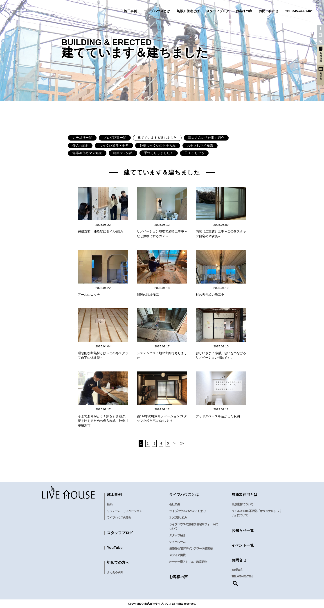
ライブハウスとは (157, 11)
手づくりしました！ (158, 153)
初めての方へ (118, 562)
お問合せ (239, 560)
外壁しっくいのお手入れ (158, 145)
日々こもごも (194, 153)
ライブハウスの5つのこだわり (187, 511)
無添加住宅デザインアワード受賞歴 (190, 548)
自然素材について (242, 504)
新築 (109, 504)
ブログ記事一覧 (114, 137)
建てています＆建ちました (157, 137)
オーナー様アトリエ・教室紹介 (188, 561)
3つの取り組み (178, 517)
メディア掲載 (177, 555)
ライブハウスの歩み (119, 517)
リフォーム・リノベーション (124, 511)
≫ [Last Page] (182, 443)
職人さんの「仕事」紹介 (206, 137)
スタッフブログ (217, 11)
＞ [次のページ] (174, 443)
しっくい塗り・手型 (114, 145)
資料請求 (237, 570)
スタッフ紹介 (177, 535)
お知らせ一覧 (243, 530)
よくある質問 (115, 572)
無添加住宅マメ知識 (87, 153)
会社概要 (174, 504)
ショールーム (177, 541)
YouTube (115, 548)
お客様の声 (244, 11)
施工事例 (130, 11)
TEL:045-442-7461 (299, 11)
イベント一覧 (243, 545)
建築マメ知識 (123, 153)
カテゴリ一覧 (82, 137)
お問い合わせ (269, 11)
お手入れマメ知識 (200, 145)
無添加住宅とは (188, 11)
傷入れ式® (80, 145)
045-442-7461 (245, 576)
